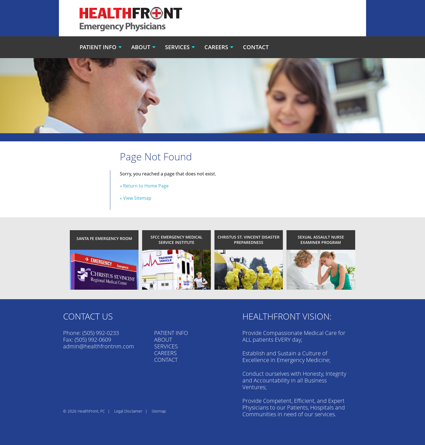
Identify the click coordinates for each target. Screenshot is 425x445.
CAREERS (165, 353)
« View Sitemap (135, 198)
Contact (256, 47)
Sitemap (159, 411)
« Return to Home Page (144, 186)
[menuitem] (101, 47)
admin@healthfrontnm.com (98, 346)
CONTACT (166, 359)
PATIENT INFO (171, 333)
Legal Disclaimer (128, 411)
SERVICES (166, 346)
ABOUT (163, 339)
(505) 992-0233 (100, 333)
